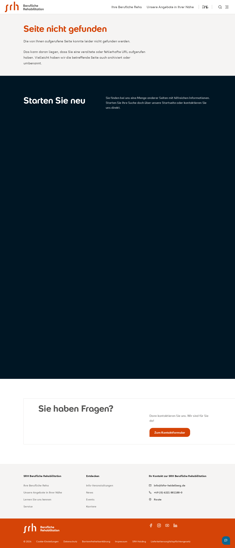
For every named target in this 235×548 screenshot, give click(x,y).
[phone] (179, 492)
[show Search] (220, 7)
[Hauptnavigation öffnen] (227, 7)
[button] (226, 540)
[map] (179, 499)
